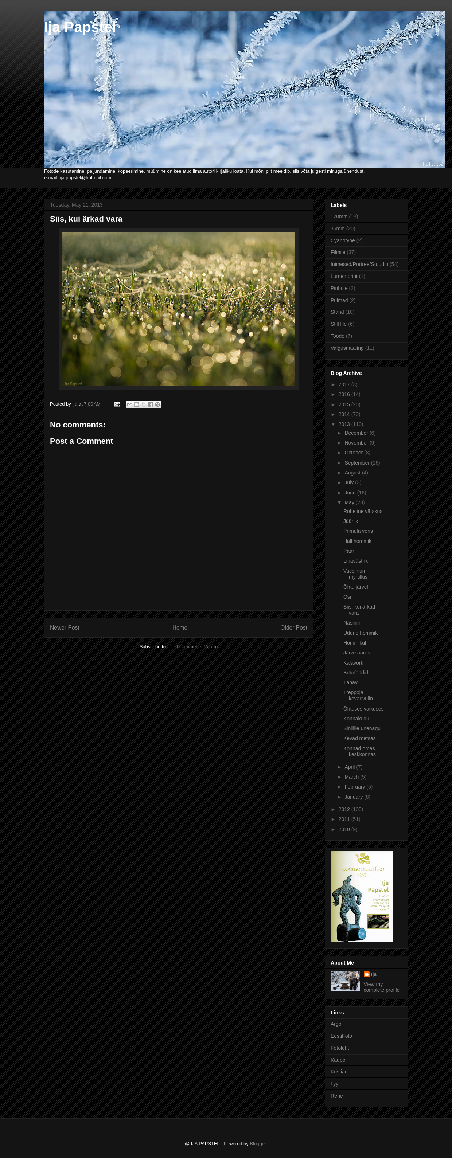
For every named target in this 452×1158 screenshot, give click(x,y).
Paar (348, 551)
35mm (338, 228)
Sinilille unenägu (362, 728)
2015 (345, 404)
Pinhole (339, 288)
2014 (345, 414)
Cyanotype (343, 240)
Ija (374, 974)
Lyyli (336, 1084)
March (352, 777)
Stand (337, 312)
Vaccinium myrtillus (355, 574)
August (353, 473)
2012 (345, 809)
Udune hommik (360, 633)
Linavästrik (355, 561)
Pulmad (339, 300)
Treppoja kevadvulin (358, 695)
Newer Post (64, 628)
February (355, 787)
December (356, 433)
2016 (345, 394)
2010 (345, 829)
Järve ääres (356, 653)
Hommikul (354, 643)
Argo (336, 1024)
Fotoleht (340, 1048)
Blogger (258, 1143)
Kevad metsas (359, 738)
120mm (339, 216)
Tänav (350, 682)
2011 (345, 819)
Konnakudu (356, 718)
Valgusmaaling (347, 348)
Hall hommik (357, 541)
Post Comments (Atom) (193, 646)
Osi (347, 597)
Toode (337, 336)
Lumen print (344, 276)
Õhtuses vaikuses (363, 709)
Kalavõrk (353, 663)
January (354, 797)
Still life (339, 324)
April (350, 767)
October (354, 452)
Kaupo (338, 1060)
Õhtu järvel (355, 587)
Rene (337, 1096)
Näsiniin (352, 623)
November (356, 443)
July (349, 482)
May (349, 502)
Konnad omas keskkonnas (359, 752)
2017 (345, 384)
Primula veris (358, 531)
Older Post (293, 628)
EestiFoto (341, 1036)
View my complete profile (382, 987)
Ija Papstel (80, 27)
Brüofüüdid (355, 673)
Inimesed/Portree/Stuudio (359, 264)
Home (180, 628)
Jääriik (350, 521)
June (350, 493)
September (357, 463)
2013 (345, 424)
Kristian (339, 1072)
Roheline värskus (362, 511)
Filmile (338, 252)
